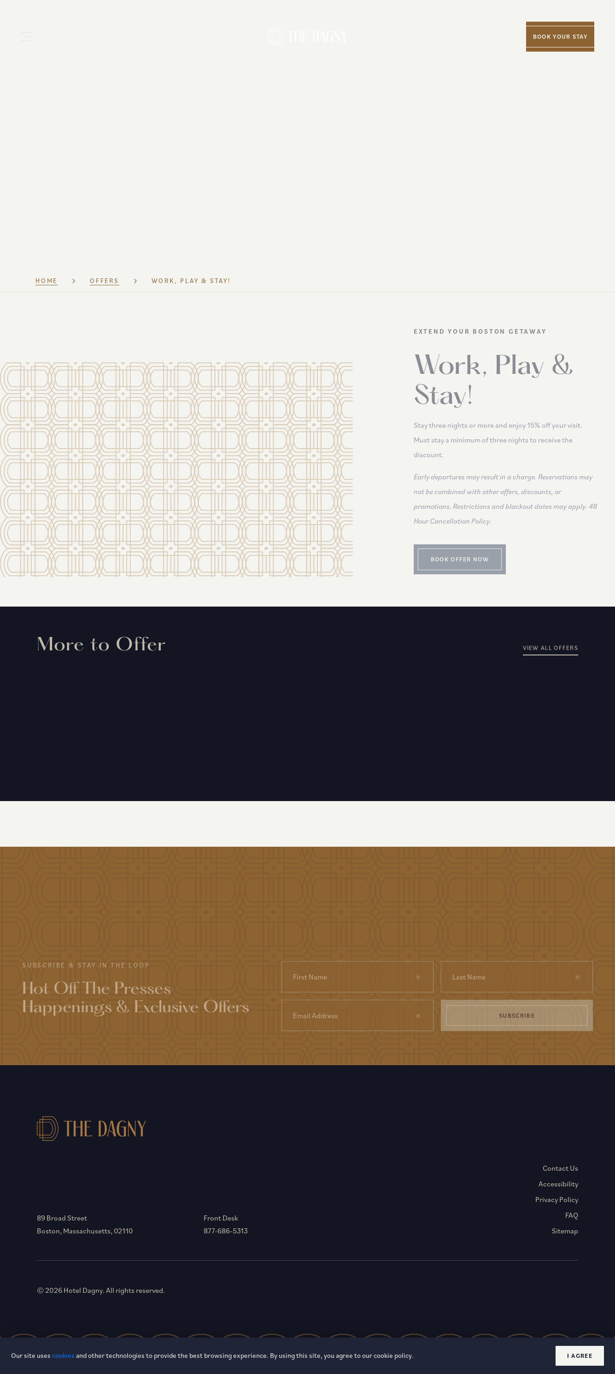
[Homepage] (307, 36)
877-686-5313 (227, 1236)
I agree (579, 1356)
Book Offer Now (479, 564)
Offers (106, 286)
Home (47, 286)
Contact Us (560, 1173)
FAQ (571, 1220)
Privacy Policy (556, 1204)
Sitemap (565, 1236)
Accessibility (558, 1189)
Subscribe (517, 1021)
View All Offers (551, 653)
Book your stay (560, 37)
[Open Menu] (26, 36)
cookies (63, 1355)
